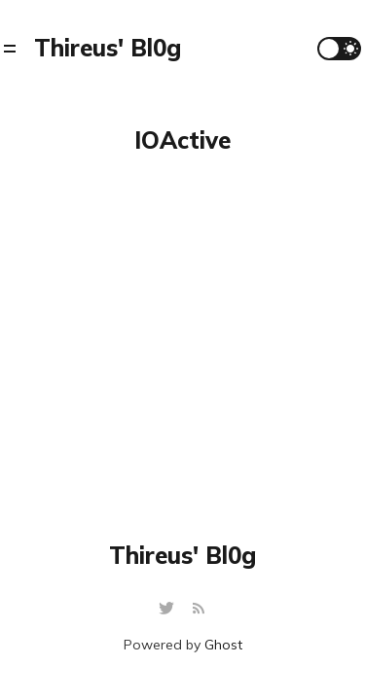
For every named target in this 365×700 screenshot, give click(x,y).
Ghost (223, 644)
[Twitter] (169, 609)
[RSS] (198, 609)
